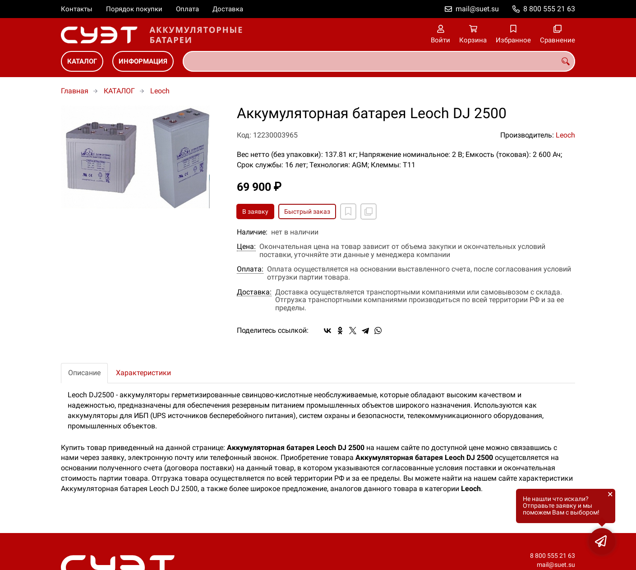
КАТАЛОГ (82, 61)
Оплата (187, 9)
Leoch (160, 91)
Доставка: (254, 292)
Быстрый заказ (307, 211)
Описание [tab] (84, 372)
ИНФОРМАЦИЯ (143, 61)
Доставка (227, 9)
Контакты (76, 9)
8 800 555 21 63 (549, 9)
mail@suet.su (477, 9)
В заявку (255, 211)
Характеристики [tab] (143, 372)
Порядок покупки (134, 9)
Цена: (246, 247)
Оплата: (250, 269)
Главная (74, 91)
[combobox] (379, 61)
